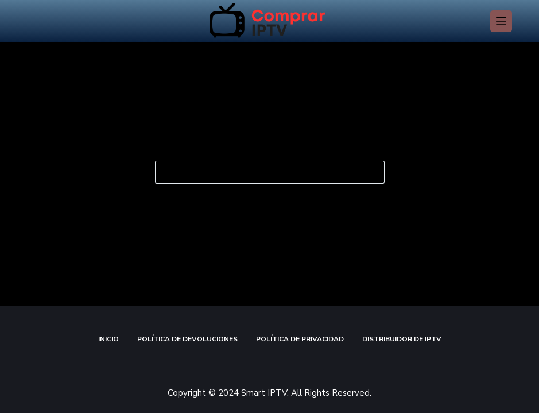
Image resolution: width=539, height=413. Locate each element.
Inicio (108, 339)
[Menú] (501, 21)
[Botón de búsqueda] (373, 172)
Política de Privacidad (300, 339)
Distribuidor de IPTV (401, 339)
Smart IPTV (263, 393)
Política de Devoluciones (187, 339)
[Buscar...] (258, 172)
